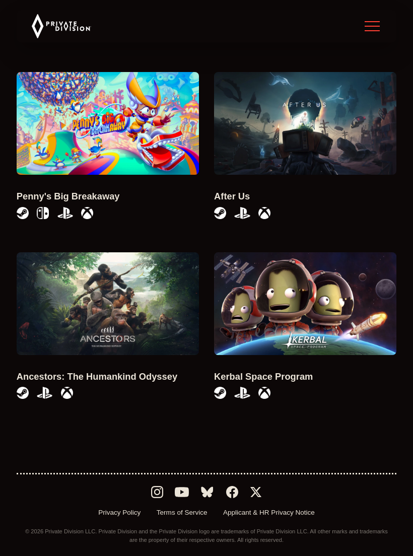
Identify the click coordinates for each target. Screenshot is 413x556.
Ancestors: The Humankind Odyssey (97, 376)
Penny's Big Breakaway (68, 196)
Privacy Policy (119, 512)
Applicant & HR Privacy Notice (269, 512)
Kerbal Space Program (263, 376)
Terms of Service (182, 512)
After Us (232, 196)
